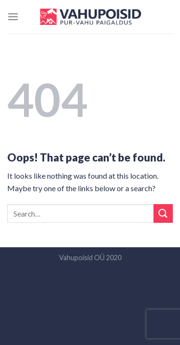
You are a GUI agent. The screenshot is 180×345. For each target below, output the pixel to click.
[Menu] (13, 16)
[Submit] (163, 213)
